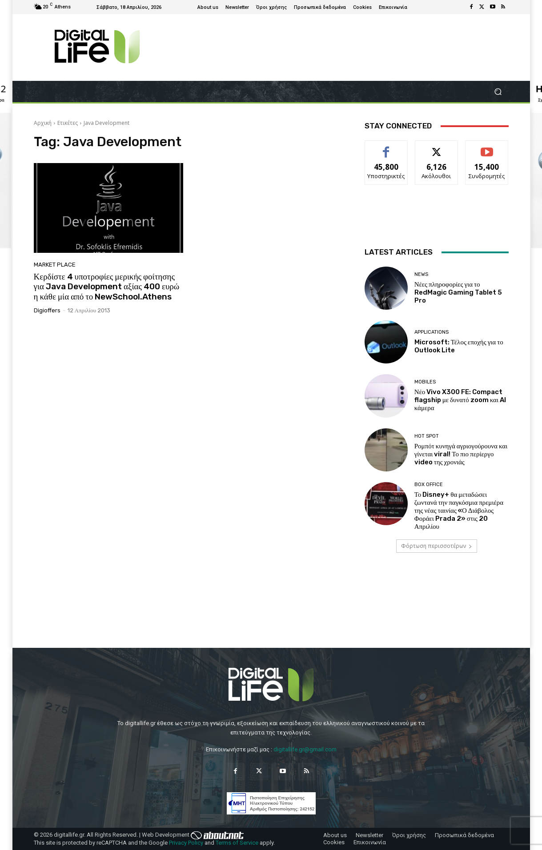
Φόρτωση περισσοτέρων (436, 546)
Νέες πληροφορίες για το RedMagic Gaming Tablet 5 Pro (458, 292)
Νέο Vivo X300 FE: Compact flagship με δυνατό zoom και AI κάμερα (460, 400)
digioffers (47, 310)
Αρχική (43, 123)
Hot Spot (426, 436)
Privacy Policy (186, 842)
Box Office (428, 484)
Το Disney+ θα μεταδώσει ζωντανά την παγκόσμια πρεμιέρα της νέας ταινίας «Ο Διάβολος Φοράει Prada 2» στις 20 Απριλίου (458, 511)
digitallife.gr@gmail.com (305, 749)
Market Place (55, 264)
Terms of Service (237, 842)
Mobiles (425, 381)
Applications (431, 332)
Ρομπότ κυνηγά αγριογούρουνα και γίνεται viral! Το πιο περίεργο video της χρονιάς (461, 454)
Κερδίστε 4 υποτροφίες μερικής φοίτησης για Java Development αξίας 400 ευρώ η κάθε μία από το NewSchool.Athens (107, 286)
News (421, 274)
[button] (498, 91)
